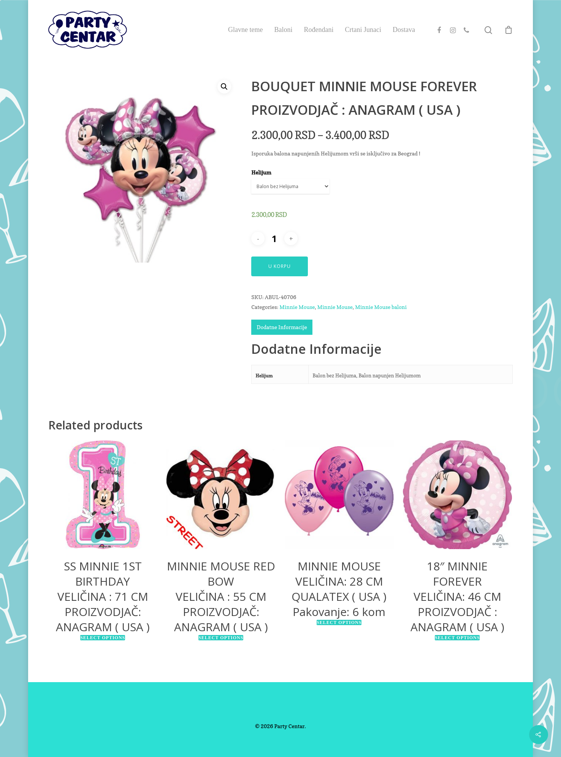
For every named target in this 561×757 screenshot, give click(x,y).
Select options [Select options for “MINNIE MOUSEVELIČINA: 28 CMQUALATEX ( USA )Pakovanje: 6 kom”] (339, 622)
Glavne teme (245, 29)
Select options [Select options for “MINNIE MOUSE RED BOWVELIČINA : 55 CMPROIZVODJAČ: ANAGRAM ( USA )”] (220, 637)
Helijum (261, 172)
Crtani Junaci (363, 29)
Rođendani (319, 29)
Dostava (404, 29)
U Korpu (279, 266)
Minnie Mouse (297, 307)
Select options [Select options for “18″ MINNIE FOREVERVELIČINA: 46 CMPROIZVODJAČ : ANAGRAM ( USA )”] (457, 637)
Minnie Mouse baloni (381, 307)
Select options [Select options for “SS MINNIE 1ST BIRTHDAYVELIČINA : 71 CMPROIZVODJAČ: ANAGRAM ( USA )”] (102, 637)
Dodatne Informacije (282, 327)
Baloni (283, 29)
